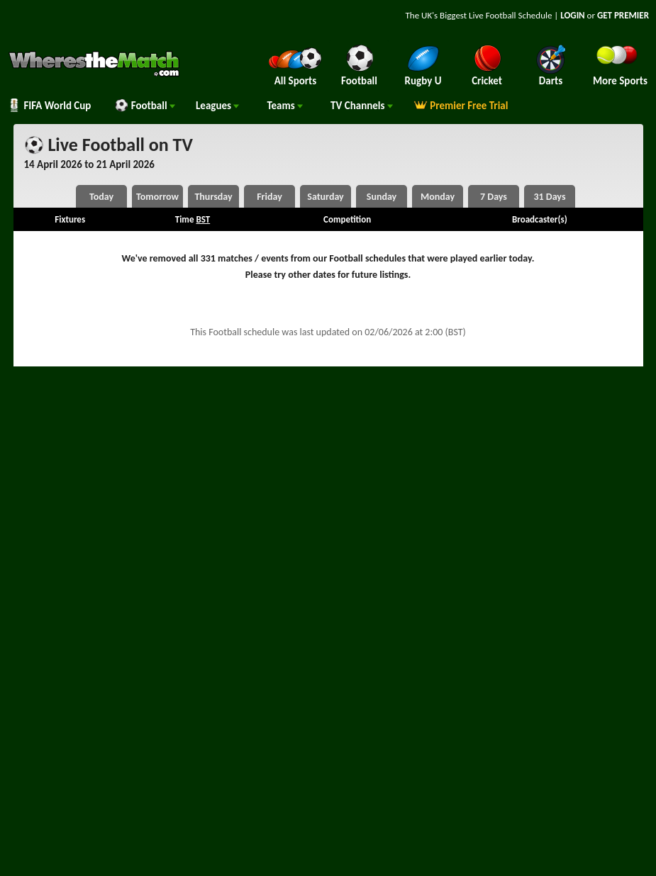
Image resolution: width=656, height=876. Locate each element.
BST (203, 219)
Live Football (492, 15)
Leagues (217, 105)
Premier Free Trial (460, 105)
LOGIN (572, 15)
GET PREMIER (623, 15)
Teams (285, 105)
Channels (361, 105)
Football (144, 105)
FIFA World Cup (49, 105)
